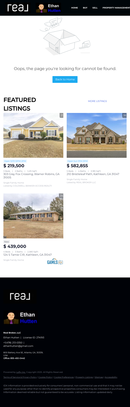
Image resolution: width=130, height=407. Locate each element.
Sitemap (99, 377)
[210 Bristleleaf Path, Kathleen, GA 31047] (97, 135)
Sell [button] (95, 7)
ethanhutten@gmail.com (18, 345)
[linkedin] (17, 398)
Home (74, 7)
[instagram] (37, 398)
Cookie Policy (45, 377)
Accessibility (111, 377)
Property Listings (84, 377)
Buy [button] (85, 7)
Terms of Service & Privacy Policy (20, 377)
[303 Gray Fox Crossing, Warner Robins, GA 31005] (33, 135)
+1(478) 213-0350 (12, 342)
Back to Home (65, 79)
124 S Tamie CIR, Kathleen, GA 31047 (27, 254)
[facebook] (7, 398)
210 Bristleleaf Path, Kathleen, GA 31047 (93, 174)
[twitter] (27, 398)
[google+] (47, 398)
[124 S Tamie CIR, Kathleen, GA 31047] (33, 215)
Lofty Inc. (21, 372)
